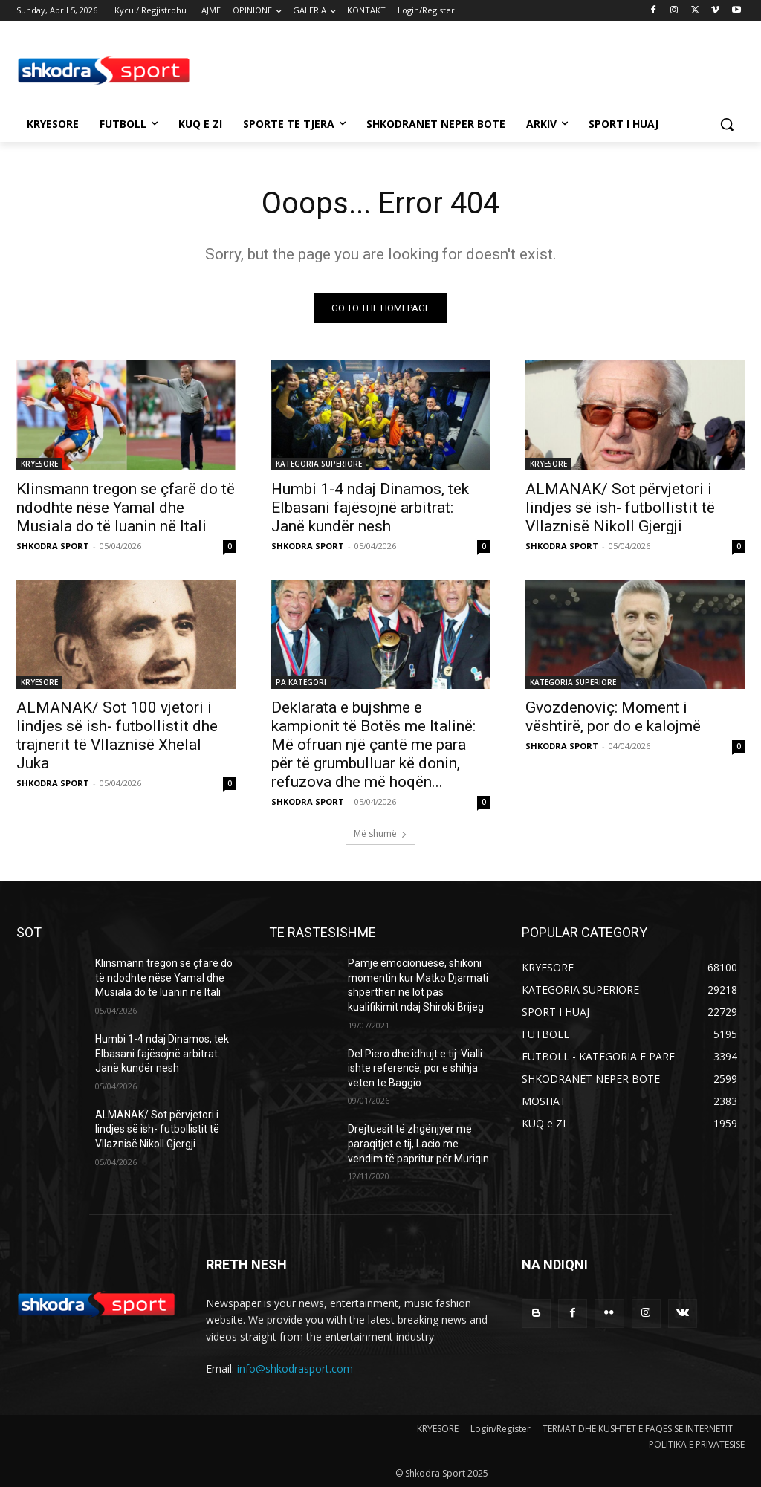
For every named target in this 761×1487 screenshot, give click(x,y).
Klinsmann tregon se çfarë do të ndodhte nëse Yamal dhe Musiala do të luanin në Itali (125, 506)
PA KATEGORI (301, 681)
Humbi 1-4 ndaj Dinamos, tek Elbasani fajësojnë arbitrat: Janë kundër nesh (370, 506)
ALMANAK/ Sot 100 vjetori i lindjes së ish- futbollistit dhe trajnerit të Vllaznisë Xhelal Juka (117, 734)
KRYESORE (39, 463)
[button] (727, 124)
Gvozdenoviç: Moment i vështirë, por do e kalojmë (613, 716)
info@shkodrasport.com (295, 1368)
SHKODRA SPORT (52, 545)
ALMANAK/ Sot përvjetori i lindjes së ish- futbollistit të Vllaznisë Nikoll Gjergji (620, 506)
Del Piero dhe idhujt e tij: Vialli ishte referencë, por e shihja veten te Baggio (415, 1068)
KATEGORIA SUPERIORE (319, 463)
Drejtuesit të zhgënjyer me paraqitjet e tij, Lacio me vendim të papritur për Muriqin (418, 1144)
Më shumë (380, 833)
